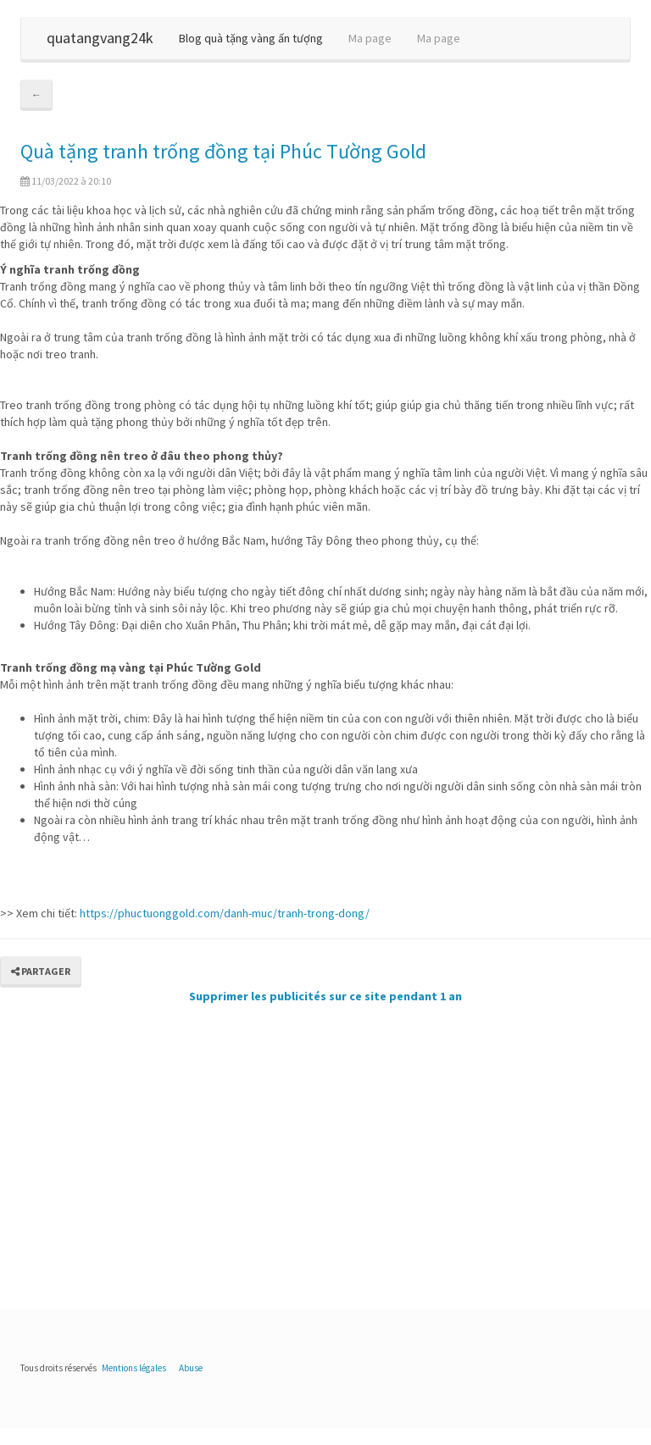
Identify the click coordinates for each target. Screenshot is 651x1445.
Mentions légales (134, 1368)
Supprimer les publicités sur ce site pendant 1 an (325, 996)
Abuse (191, 1368)
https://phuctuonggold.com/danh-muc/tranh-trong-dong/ (225, 913)
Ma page (370, 38)
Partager (40, 971)
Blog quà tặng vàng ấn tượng (251, 38)
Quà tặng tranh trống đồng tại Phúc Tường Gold (223, 151)
